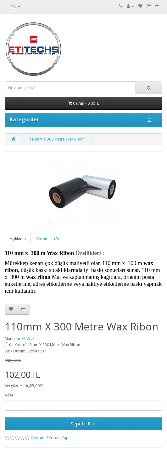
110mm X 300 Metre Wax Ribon (57, 139)
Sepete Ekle (84, 423)
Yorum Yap (59, 437)
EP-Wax (27, 338)
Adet (9, 395)
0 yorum (38, 437)
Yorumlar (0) (47, 238)
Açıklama (18, 238)
